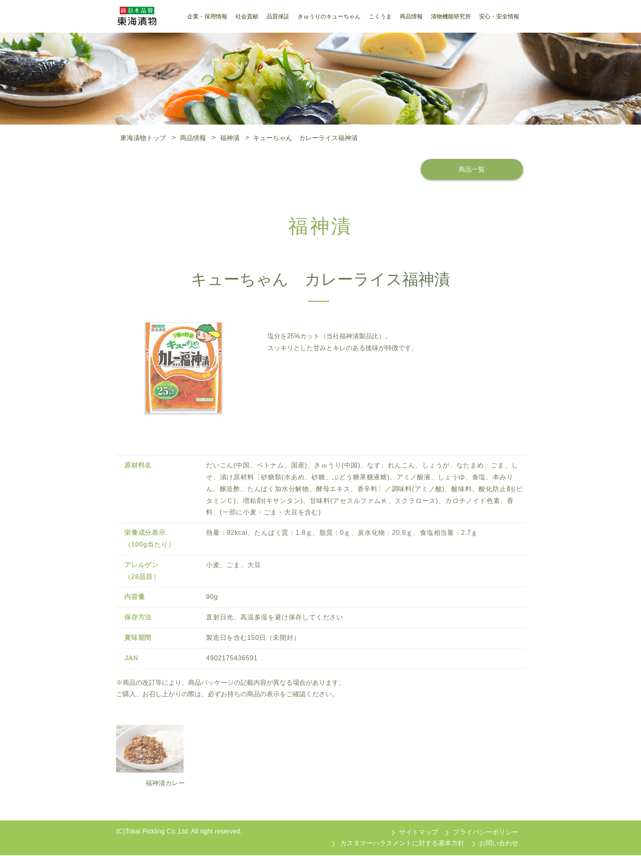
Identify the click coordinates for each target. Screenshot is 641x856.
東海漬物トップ (143, 137)
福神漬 (230, 137)
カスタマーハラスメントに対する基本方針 (402, 843)
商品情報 (193, 137)
